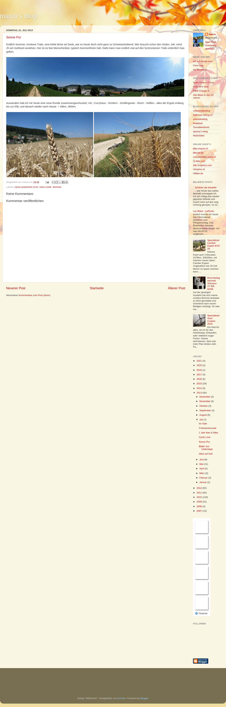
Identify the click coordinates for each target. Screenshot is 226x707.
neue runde (45, 187)
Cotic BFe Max (200, 86)
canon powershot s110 (26, 187)
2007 (200, 511)
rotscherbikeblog (201, 110)
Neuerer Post (15, 288)
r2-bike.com (199, 161)
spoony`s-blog (200, 131)
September (205, 410)
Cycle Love (205, 437)
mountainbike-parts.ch (204, 157)
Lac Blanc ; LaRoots (203, 211)
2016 (200, 379)
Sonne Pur (13, 37)
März (202, 473)
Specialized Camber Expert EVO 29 (213, 244)
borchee (121, 698)
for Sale (203, 423)
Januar (203, 482)
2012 (200, 488)
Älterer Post (176, 288)
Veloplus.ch (199, 169)
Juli (201, 419)
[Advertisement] (23, 677)
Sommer (57, 187)
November (205, 401)
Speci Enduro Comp (203, 82)
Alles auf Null (206, 453)
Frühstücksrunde (207, 428)
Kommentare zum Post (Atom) (34, 295)
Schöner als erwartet (205, 187)
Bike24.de (198, 152)
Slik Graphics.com (202, 165)
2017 (200, 374)
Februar (203, 477)
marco (212, 34)
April (202, 468)
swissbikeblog (200, 119)
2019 (200, 370)
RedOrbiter (198, 135)
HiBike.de (198, 173)
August (203, 415)
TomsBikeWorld (201, 127)
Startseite (97, 288)
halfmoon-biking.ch (203, 115)
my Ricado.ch (200, 69)
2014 (200, 388)
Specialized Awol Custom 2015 (213, 319)
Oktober (203, 406)
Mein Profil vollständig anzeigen (210, 45)
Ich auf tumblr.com (202, 61)
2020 (200, 365)
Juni (201, 459)
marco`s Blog (18, 16)
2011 (200, 492)
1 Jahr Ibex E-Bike (208, 432)
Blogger (144, 698)
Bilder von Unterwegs (206, 447)
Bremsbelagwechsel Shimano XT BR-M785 (213, 283)
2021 (200, 360)
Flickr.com (198, 65)
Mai (201, 464)
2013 (200, 392)
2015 (200, 383)
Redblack (198, 123)
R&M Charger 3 (201, 91)
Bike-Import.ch (200, 148)
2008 (200, 506)
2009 (200, 501)
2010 (200, 497)
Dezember (205, 396)
